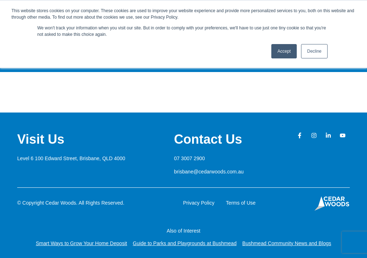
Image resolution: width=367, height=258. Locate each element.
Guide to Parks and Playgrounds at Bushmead (185, 243)
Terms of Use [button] (241, 203)
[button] (71, 158)
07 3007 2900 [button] (189, 158)
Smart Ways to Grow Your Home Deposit (81, 243)
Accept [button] (284, 51)
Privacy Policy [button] (199, 203)
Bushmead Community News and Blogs (286, 243)
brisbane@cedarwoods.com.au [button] (209, 172)
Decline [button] (314, 51)
